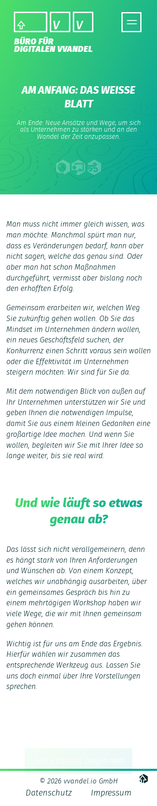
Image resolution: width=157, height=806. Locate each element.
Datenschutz (49, 793)
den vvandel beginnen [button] (78, 762)
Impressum (111, 793)
